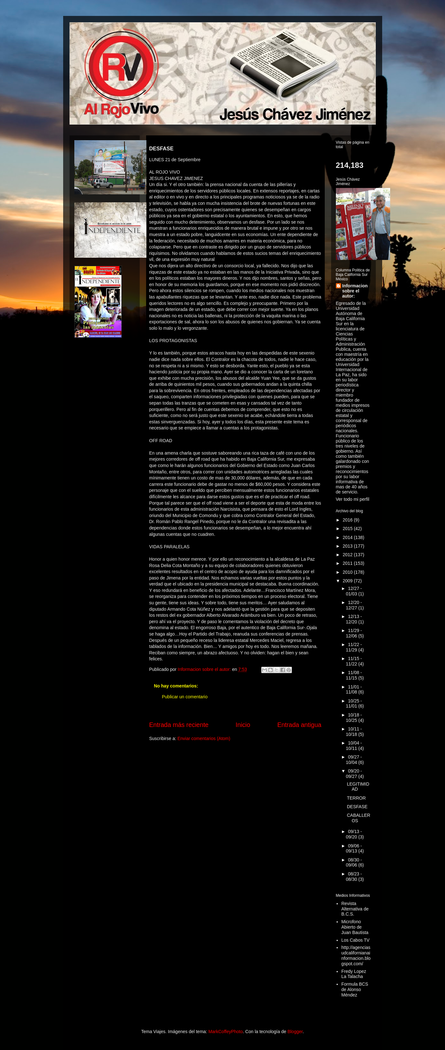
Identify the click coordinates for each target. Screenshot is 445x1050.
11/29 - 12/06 (354, 633)
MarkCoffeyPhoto (225, 1031)
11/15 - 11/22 (354, 661)
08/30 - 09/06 (354, 862)
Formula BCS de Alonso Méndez (354, 989)
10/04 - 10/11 (354, 745)
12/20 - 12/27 (354, 605)
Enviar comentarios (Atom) (203, 738)
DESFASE (357, 806)
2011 (348, 563)
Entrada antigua (299, 724)
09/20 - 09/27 (354, 773)
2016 (348, 519)
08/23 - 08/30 (354, 876)
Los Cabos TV (355, 940)
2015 (348, 528)
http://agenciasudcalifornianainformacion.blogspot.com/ (356, 955)
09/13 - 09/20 (354, 834)
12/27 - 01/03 (354, 591)
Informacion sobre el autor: (355, 290)
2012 (348, 554)
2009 (348, 580)
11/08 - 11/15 (354, 675)
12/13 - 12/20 (354, 619)
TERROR (356, 798)
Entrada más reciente (179, 724)
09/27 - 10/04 (354, 759)
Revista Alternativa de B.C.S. (355, 909)
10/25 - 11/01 (354, 703)
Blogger (294, 1031)
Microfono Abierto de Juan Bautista (354, 927)
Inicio (243, 724)
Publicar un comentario (185, 696)
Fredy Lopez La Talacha (353, 974)
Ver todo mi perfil (352, 499)
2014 (348, 537)
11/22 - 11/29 (354, 647)
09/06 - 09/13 (354, 848)
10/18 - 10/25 (354, 717)
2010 (348, 572)
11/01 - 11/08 (354, 689)
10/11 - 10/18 (354, 731)
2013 (348, 546)
